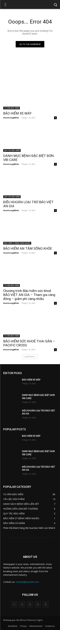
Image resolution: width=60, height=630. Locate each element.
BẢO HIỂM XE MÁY (17, 113)
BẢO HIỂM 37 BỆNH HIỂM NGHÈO (17, 243)
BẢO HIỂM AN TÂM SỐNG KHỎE (27, 248)
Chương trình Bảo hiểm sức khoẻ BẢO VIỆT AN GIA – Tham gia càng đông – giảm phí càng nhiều (29, 295)
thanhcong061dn (11, 117)
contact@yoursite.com (27, 581)
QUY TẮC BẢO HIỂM (12, 150)
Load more (30, 356)
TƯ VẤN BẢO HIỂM (11, 108)
